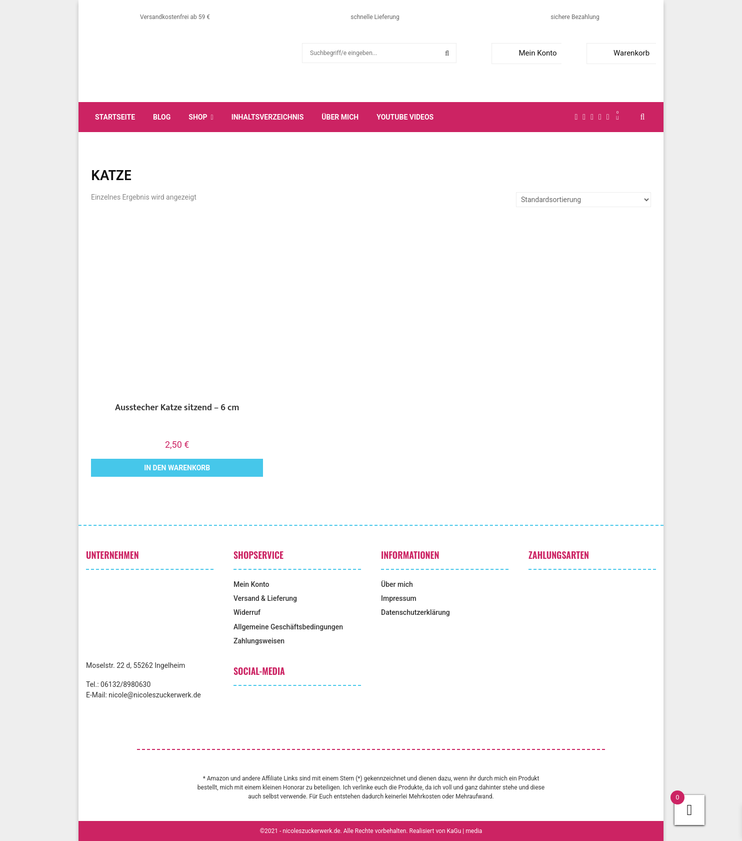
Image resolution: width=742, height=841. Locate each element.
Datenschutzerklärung (415, 612)
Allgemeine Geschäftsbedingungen (288, 627)
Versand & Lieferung (265, 598)
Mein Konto (526, 53)
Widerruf (247, 612)
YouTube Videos (405, 117)
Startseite (115, 117)
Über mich (340, 117)
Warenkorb (620, 53)
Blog (161, 117)
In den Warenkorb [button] (177, 468)
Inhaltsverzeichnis (268, 117)
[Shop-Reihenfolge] (583, 199)
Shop (197, 117)
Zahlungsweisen (259, 641)
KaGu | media (464, 830)
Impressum (398, 598)
